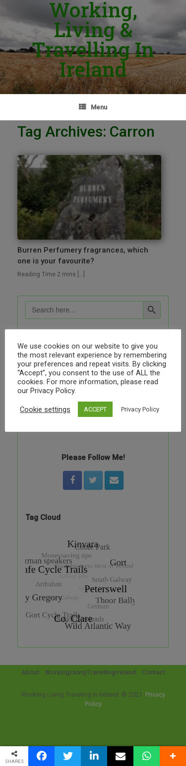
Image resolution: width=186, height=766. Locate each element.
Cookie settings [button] (45, 409)
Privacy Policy (140, 409)
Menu (93, 107)
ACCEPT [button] (95, 409)
